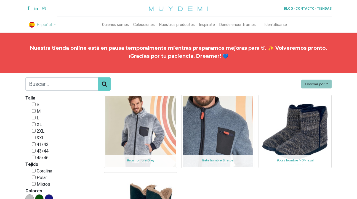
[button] (316, 84)
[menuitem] (115, 25)
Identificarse (276, 24)
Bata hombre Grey (140, 160)
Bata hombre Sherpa (217, 160)
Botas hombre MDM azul (295, 160)
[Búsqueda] (104, 84)
